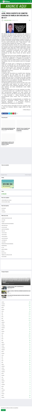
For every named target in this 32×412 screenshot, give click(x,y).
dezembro (16, 305)
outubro (16, 302)
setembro (16, 322)
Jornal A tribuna (4, 234)
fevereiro (16, 309)
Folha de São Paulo (5, 225)
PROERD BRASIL (4, 245)
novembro (16, 303)
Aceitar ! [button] (3, 410)
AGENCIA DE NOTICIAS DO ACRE (7, 218)
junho (16, 316)
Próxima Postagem (28, 174)
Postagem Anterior (4, 174)
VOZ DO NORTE (4, 256)
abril (16, 313)
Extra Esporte (4, 208)
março (16, 311)
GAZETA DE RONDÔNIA (5, 229)
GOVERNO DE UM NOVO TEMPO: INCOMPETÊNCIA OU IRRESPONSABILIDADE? (15, 287)
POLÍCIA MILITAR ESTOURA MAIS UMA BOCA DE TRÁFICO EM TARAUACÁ (8, 129)
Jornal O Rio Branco (5, 238)
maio (16, 314)
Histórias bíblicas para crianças (6, 200)
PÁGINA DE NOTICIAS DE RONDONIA (7, 243)
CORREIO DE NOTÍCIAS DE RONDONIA (8, 223)
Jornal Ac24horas (4, 236)
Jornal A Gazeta (4, 232)
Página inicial (4, 11)
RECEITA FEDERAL (4, 249)
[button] (1, 1)
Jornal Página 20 (4, 240)
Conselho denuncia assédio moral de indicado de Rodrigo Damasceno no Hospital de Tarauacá (8, 143)
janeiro (16, 307)
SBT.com (3, 251)
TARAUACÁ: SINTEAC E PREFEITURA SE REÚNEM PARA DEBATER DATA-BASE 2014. (18, 291)
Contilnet (3, 221)
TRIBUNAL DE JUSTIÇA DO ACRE (7, 254)
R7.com (3, 247)
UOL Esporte (3, 211)
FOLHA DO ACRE (4, 227)
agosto (16, 320)
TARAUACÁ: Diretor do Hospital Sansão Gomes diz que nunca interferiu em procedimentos (23, 129)
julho (16, 318)
